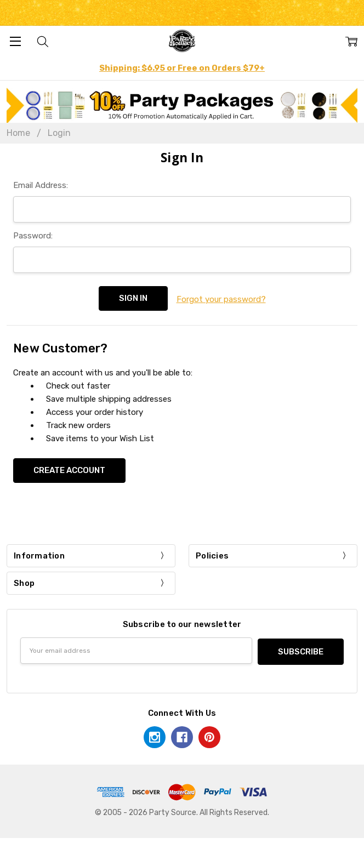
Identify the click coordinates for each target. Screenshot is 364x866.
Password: (33, 236)
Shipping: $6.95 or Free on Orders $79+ (182, 68)
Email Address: (40, 185)
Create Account (69, 469)
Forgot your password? (221, 298)
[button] (182, 105)
